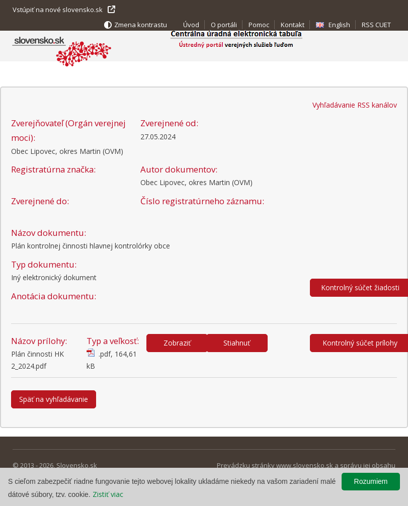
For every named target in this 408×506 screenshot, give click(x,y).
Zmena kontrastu (140, 24)
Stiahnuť (236, 343)
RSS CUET (376, 24)
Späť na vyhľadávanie (53, 399)
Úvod (191, 24)
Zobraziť (177, 343)
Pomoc (259, 24)
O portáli (224, 24)
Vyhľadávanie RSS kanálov (354, 105)
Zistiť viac (108, 494)
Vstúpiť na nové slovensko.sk (58, 9)
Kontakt (292, 24)
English (339, 24)
